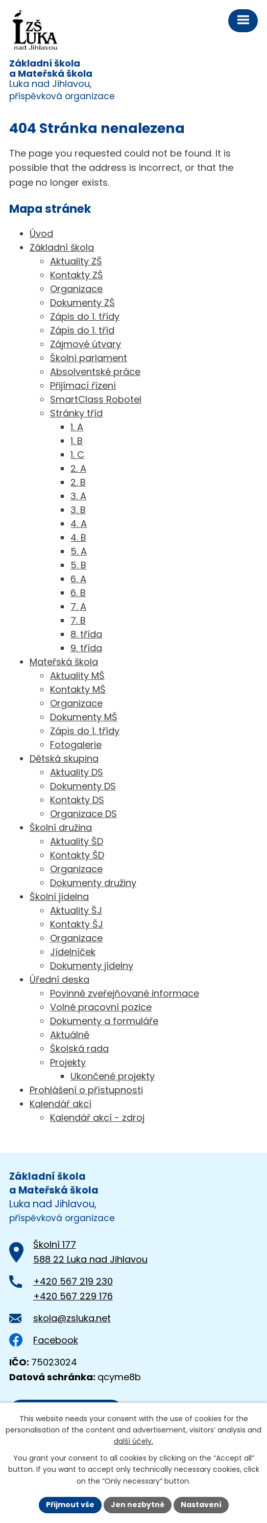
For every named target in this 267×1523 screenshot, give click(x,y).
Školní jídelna (59, 896)
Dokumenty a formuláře (104, 1020)
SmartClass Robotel (95, 399)
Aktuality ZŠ (76, 261)
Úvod (41, 233)
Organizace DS (83, 813)
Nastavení (201, 1504)
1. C (77, 454)
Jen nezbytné (137, 1504)
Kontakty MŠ (78, 689)
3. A (78, 496)
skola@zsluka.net (72, 1318)
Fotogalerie (76, 744)
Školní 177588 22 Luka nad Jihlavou (90, 1252)
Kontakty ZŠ (76, 275)
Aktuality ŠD (76, 841)
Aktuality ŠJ (76, 910)
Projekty (68, 1062)
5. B (78, 565)
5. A (78, 551)
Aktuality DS (76, 772)
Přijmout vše (70, 1504)
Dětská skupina (64, 758)
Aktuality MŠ (77, 675)
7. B (78, 620)
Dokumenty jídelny (91, 965)
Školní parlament (88, 357)
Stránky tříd (76, 413)
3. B (78, 509)
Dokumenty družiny (93, 882)
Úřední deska (59, 979)
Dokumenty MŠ (83, 717)
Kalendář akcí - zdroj (97, 1117)
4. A (78, 523)
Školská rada (79, 1048)
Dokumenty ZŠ (82, 302)
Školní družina (61, 827)
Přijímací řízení (83, 385)
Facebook (43, 1340)
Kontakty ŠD (77, 855)
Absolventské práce (95, 371)
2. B (78, 482)
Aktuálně (69, 1034)
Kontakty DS (77, 799)
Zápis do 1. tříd (82, 330)
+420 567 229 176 (73, 1296)
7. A (78, 606)
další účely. (133, 1442)
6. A (78, 578)
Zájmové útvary (85, 344)
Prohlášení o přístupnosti (86, 1090)
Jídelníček (72, 951)
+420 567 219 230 (73, 1281)
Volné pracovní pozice (101, 1007)
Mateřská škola (64, 661)
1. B (76, 440)
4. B (78, 537)
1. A (76, 427)
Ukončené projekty (112, 1076)
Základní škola (62, 247)
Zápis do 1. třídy (84, 316)
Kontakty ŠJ (76, 924)
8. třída (86, 634)
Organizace (76, 288)
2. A (78, 468)
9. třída (86, 648)
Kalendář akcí (60, 1103)
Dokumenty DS (83, 786)
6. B (78, 592)
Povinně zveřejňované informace (124, 993)
